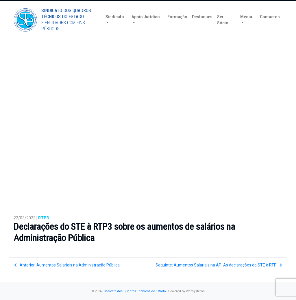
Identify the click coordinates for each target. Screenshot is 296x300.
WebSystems (195, 291)
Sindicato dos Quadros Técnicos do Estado (134, 291)
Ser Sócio (222, 28)
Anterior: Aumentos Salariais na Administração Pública (67, 265)
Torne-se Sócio (226, 5)
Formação (177, 25)
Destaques (202, 25)
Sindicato (115, 25)
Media (246, 25)
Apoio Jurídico (146, 25)
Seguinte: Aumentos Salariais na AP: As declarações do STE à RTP (219, 265)
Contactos (270, 25)
